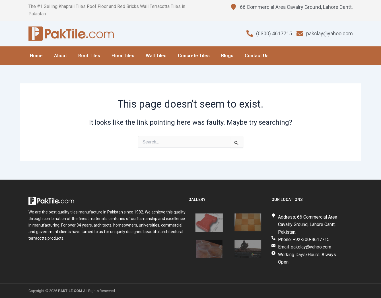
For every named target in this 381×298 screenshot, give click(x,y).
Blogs (227, 55)
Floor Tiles (123, 55)
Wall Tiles (156, 55)
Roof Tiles (89, 55)
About (60, 55)
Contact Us (257, 55)
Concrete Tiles (194, 55)
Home (36, 55)
